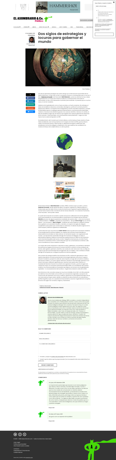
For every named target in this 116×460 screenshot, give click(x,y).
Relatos (100, 27)
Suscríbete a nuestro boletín (103, 424)
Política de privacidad (20, 444)
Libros (34, 27)
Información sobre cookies (21, 446)
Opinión (26, 27)
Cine (71, 27)
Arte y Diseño (63, 27)
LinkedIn (31, 101)
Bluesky (30, 111)
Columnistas (31, 35)
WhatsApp (31, 104)
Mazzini (61, 287)
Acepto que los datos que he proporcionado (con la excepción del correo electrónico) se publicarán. (64, 360)
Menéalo (30, 108)
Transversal (79, 27)
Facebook (31, 98)
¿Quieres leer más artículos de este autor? (59, 323)
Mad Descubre (90, 27)
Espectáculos (43, 27)
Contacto (16, 449)
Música (54, 27)
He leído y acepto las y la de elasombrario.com (105, 442)
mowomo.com (29, 457)
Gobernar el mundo (45, 287)
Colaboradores (18, 452)
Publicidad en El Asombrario (22, 450)
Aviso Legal (17, 442)
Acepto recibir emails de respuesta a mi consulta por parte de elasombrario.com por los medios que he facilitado (105, 435)
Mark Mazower (55, 287)
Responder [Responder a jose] (52, 407)
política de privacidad (57, 356)
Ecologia (16, 27)
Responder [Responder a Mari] (52, 421)
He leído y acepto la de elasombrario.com (57, 356)
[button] (33, 19)
